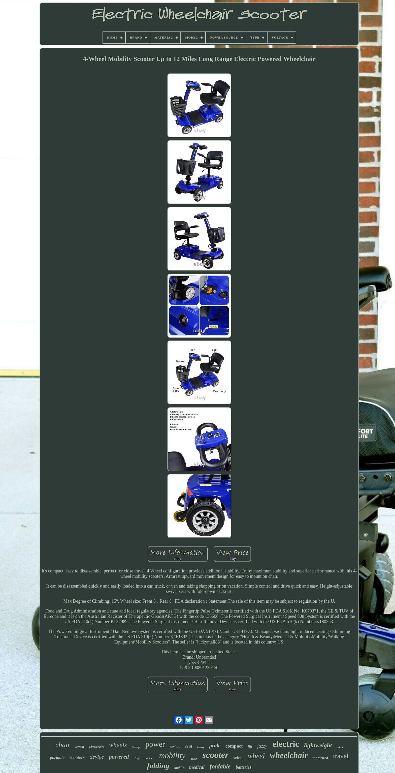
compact (234, 746)
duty (137, 758)
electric (285, 744)
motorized (320, 758)
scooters (77, 757)
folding (158, 765)
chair (62, 745)
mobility (172, 755)
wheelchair (289, 755)
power (155, 744)
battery (200, 747)
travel (340, 756)
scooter (215, 755)
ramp (136, 746)
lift (250, 747)
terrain (79, 747)
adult (340, 747)
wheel (256, 756)
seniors (175, 747)
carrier (149, 758)
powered (119, 757)
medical (197, 767)
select (238, 758)
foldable (220, 766)
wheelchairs (96, 747)
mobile (179, 768)
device (97, 757)
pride (214, 746)
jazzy (262, 746)
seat (188, 746)
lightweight (318, 745)
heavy (194, 758)
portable (57, 757)
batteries (243, 767)
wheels (118, 745)
